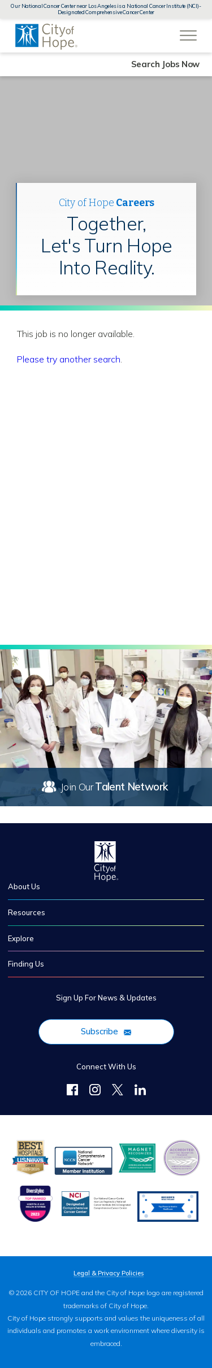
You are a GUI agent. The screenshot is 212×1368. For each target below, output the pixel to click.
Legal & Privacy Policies (108, 1273)
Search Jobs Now (165, 64)
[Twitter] (117, 1091)
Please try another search (68, 359)
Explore (21, 938)
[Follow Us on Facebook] (72, 1091)
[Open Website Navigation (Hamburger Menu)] (188, 29)
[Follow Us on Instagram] (95, 1091)
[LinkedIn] (140, 1091)
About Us (24, 886)
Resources (26, 912)
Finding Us (26, 963)
